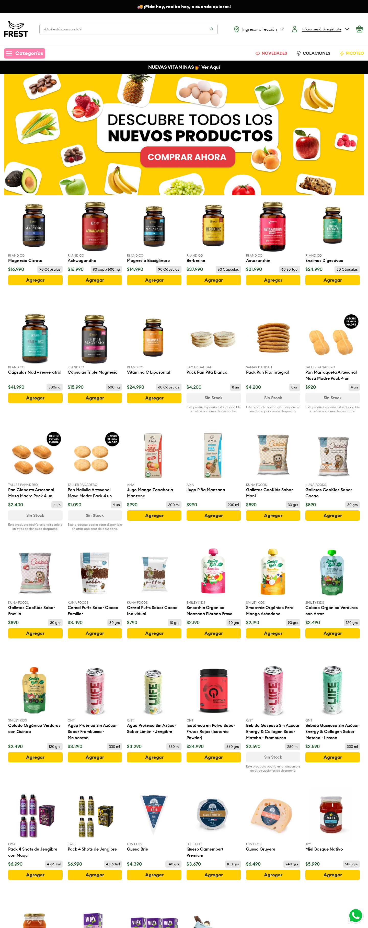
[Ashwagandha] (95, 231)
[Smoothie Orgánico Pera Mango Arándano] (273, 581)
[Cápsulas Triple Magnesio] (95, 343)
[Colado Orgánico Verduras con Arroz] (332, 581)
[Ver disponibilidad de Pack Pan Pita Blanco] (214, 398)
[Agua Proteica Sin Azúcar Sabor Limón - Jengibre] (154, 699)
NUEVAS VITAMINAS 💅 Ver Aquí (184, 67)
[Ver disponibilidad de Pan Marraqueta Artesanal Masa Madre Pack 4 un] (332, 398)
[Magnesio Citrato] (35, 231)
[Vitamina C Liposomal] (154, 343)
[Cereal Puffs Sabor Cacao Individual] (154, 581)
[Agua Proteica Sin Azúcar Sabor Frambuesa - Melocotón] (95, 702)
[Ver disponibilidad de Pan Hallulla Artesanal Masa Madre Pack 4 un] (95, 515)
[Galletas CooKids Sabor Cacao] (332, 464)
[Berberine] (214, 231)
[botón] (35, 280)
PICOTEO (351, 53)
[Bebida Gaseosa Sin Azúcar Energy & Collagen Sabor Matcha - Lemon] (332, 702)
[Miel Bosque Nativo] (332, 820)
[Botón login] (320, 29)
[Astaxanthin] (273, 231)
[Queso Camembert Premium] (214, 823)
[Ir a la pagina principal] (16, 29)
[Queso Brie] (154, 820)
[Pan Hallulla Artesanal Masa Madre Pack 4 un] (95, 464)
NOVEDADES (271, 53)
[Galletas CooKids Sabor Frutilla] (35, 581)
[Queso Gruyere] (273, 820)
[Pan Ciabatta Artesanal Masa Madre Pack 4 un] (35, 464)
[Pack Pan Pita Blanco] (214, 343)
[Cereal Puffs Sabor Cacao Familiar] (95, 581)
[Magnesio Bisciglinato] (154, 231)
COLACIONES (313, 53)
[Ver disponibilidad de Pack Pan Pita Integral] (273, 398)
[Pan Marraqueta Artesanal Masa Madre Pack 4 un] (332, 346)
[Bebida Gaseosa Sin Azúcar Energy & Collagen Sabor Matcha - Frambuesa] (273, 702)
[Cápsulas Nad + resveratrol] (35, 343)
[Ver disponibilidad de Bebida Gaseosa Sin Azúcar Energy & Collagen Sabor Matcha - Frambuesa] (273, 757)
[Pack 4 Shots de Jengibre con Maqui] (35, 823)
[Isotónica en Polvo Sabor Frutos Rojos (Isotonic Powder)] (214, 702)
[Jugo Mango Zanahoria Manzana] (154, 464)
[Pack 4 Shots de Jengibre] (95, 820)
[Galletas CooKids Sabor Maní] (273, 464)
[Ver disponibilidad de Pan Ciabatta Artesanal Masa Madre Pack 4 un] (35, 515)
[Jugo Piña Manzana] (214, 461)
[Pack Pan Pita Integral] (273, 343)
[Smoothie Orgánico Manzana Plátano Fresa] (214, 581)
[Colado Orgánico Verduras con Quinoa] (35, 699)
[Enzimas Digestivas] (332, 231)
